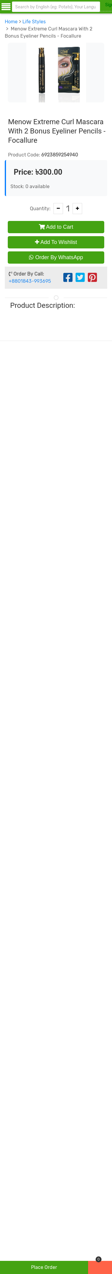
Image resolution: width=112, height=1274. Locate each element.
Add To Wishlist (56, 242)
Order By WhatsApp (56, 257)
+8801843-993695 (30, 281)
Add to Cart (56, 227)
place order (44, 1267)
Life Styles (34, 21)
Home (11, 21)
